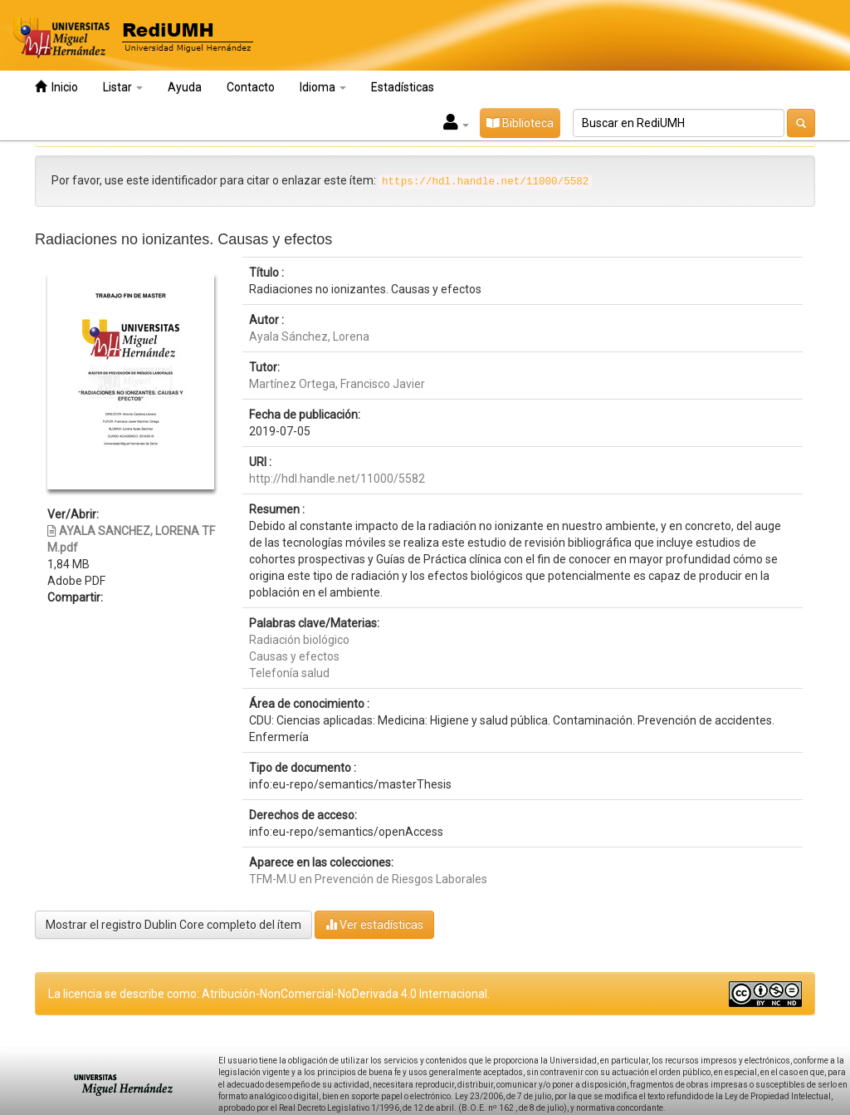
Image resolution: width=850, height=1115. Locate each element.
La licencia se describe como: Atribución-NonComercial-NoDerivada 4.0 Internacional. (269, 993)
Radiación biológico (299, 639)
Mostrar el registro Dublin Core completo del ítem (173, 924)
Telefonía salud (289, 673)
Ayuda (185, 87)
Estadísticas (402, 87)
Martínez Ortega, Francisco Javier (337, 383)
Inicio (56, 87)
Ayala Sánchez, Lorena (309, 336)
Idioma (323, 87)
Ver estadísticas (374, 924)
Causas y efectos (294, 656)
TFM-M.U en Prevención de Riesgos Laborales (368, 879)
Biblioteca (520, 123)
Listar (123, 87)
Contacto (251, 87)
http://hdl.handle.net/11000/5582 (337, 478)
